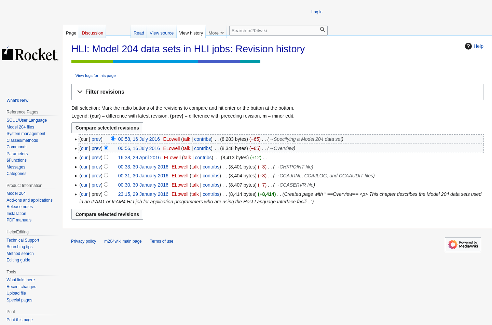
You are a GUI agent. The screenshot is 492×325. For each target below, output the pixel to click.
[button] (277, 92)
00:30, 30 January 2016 (143, 185)
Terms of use (162, 241)
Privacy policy (83, 241)
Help (473, 46)
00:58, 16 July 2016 (139, 139)
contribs (202, 139)
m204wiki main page (122, 241)
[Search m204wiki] (278, 31)
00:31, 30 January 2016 (143, 175)
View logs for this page (96, 75)
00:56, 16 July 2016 (139, 148)
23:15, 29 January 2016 (143, 194)
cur (84, 148)
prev (96, 139)
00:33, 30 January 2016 (143, 167)
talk (186, 139)
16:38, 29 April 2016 (139, 157)
